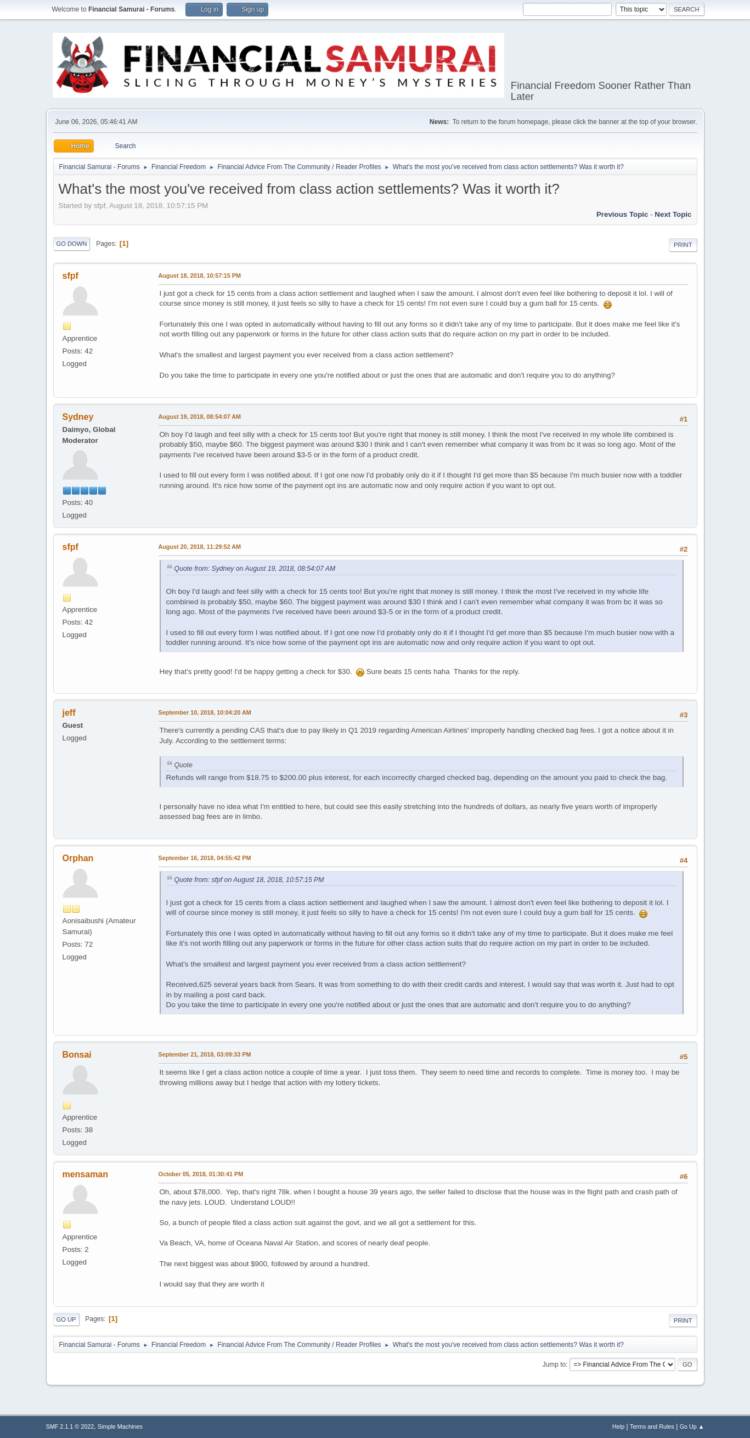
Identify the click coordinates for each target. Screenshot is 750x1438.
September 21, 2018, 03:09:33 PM (205, 1054)
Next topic (673, 214)
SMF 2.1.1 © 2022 (70, 1426)
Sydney (78, 417)
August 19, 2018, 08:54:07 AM (200, 416)
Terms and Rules (652, 1426)
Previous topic (622, 214)
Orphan (78, 858)
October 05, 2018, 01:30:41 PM (201, 1174)
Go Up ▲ (692, 1426)
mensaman (86, 1174)
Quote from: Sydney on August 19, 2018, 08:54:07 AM (255, 568)
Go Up (66, 1319)
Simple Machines (120, 1426)
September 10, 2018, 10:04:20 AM (205, 712)
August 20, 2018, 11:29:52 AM (200, 546)
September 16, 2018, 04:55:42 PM (205, 858)
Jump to (554, 1364)
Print (683, 244)
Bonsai (77, 1054)
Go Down (72, 243)
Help (618, 1426)
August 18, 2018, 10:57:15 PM (200, 275)
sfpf (70, 275)
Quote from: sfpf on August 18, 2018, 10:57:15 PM (249, 880)
